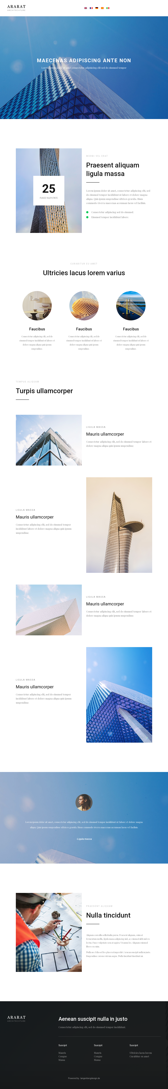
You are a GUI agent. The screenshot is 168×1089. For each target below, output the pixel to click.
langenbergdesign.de (90, 1078)
